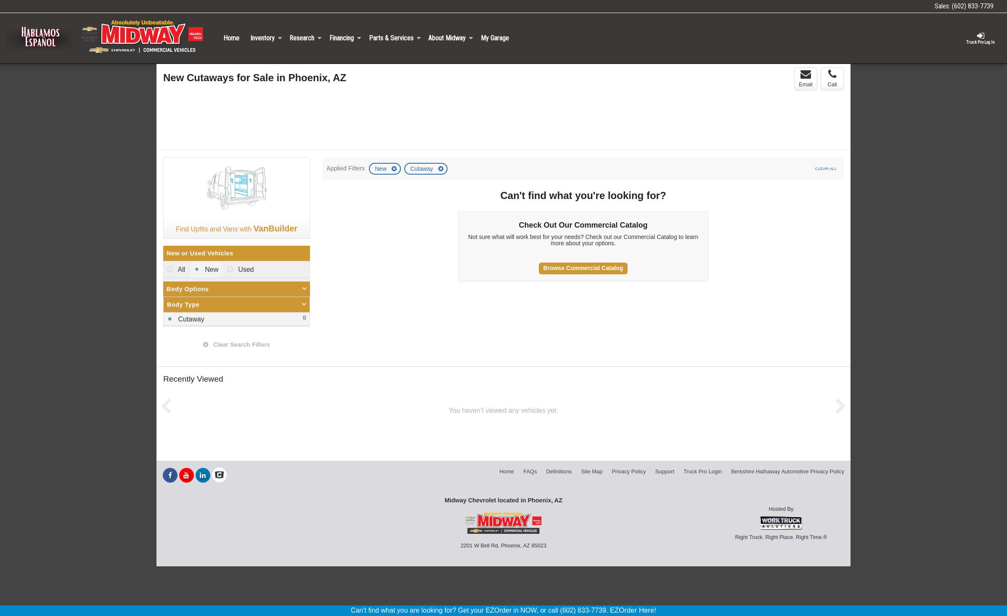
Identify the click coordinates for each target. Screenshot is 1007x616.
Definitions (559, 471)
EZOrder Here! (633, 610)
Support (664, 471)
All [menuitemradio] (180, 269)
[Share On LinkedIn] (203, 475)
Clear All (826, 168)
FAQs (530, 471)
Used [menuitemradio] (245, 269)
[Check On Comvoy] (219, 475)
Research (305, 38)
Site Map (591, 471)
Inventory (266, 38)
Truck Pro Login (703, 471)
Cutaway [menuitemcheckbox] (190, 319)
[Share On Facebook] (170, 475)
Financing (345, 38)
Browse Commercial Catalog (583, 268)
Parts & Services (395, 38)
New (381, 168)
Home (231, 38)
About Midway (450, 38)
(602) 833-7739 (973, 6)
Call (832, 78)
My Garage (495, 38)
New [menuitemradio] (210, 269)
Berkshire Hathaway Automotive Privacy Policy (787, 471)
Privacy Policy (629, 471)
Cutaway (422, 168)
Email (806, 78)
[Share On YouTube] (186, 475)
